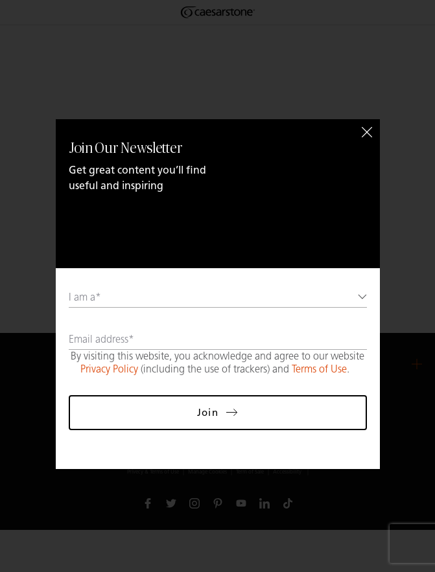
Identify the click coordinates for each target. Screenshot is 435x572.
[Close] (367, 132)
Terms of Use (319, 369)
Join (217, 412)
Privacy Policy (109, 369)
